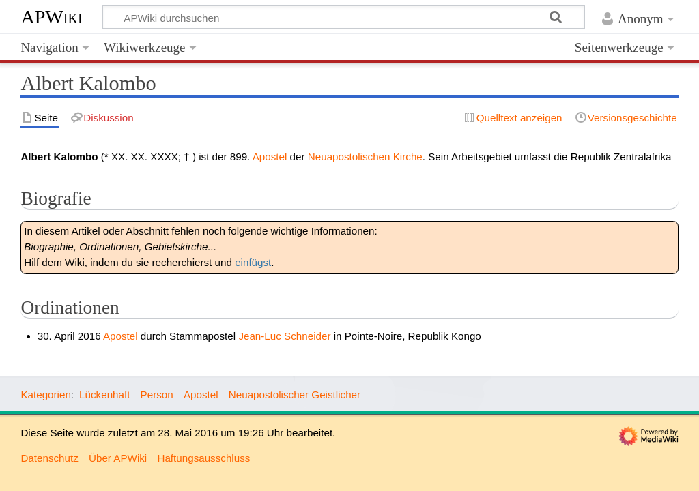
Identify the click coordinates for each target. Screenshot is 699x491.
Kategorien (45, 394)
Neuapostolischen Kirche (365, 156)
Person (157, 394)
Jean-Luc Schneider (284, 336)
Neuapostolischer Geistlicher (294, 394)
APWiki (51, 16)
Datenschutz (49, 458)
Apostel (270, 156)
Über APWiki (118, 458)
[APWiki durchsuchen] (343, 17)
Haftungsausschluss (203, 458)
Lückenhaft (104, 394)
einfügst (253, 262)
